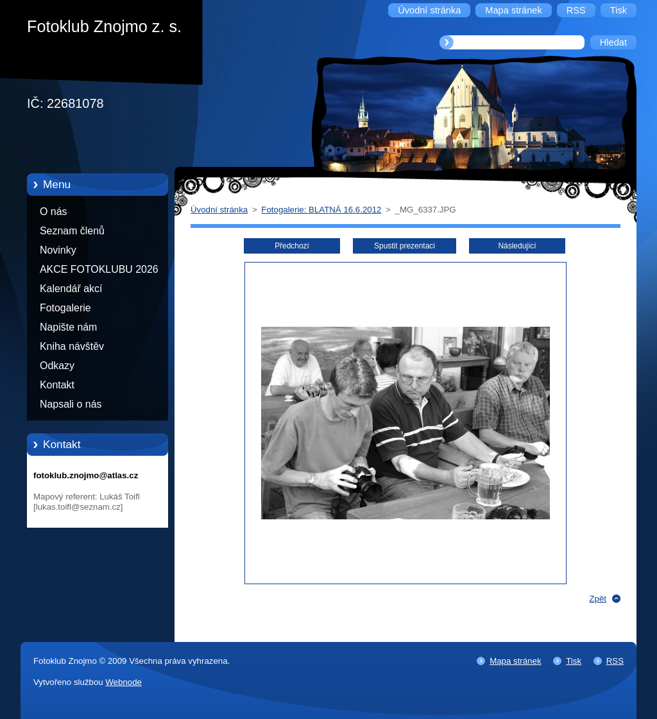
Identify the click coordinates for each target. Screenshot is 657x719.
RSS (615, 661)
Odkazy (57, 365)
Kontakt (57, 384)
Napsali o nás (70, 404)
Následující (517, 245)
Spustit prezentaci (404, 245)
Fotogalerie (65, 307)
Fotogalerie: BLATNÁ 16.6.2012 (321, 209)
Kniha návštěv (72, 346)
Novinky (58, 250)
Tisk (573, 661)
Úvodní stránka (219, 209)
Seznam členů (72, 230)
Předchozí (292, 245)
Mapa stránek (515, 661)
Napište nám (68, 327)
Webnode (123, 682)
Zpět (597, 598)
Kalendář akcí (71, 288)
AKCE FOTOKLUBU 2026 (99, 269)
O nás (53, 211)
